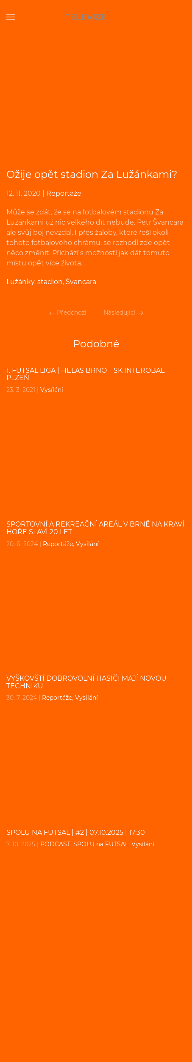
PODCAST (55, 844)
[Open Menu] (10, 17)
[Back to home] (96, 17)
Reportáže (63, 193)
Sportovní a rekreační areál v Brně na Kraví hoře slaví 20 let (95, 528)
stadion (50, 282)
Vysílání (51, 390)
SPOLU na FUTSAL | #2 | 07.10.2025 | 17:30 (75, 832)
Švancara (81, 282)
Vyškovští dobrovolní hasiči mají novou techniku (86, 682)
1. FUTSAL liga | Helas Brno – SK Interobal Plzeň (85, 374)
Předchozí (67, 312)
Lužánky (20, 282)
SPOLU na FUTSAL (100, 844)
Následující (123, 312)
